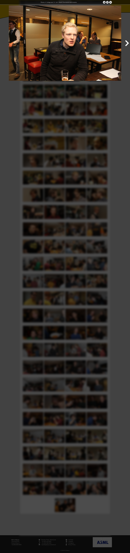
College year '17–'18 (51, 2)
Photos (43, 2)
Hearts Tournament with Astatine (68, 2)
